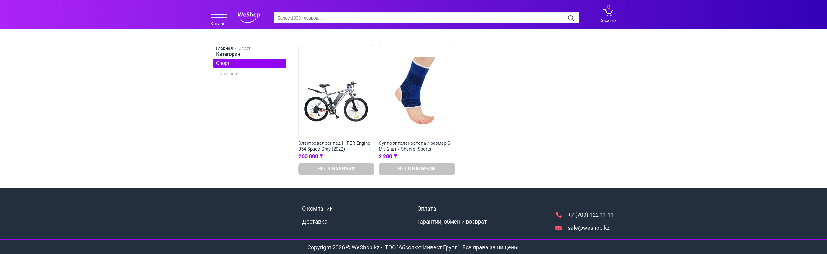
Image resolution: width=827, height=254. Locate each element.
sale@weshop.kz (589, 228)
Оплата (426, 208)
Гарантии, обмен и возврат (452, 221)
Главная (224, 48)
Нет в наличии (336, 168)
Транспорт (228, 73)
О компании (317, 208)
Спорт (223, 63)
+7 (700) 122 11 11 (591, 214)
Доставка (314, 221)
